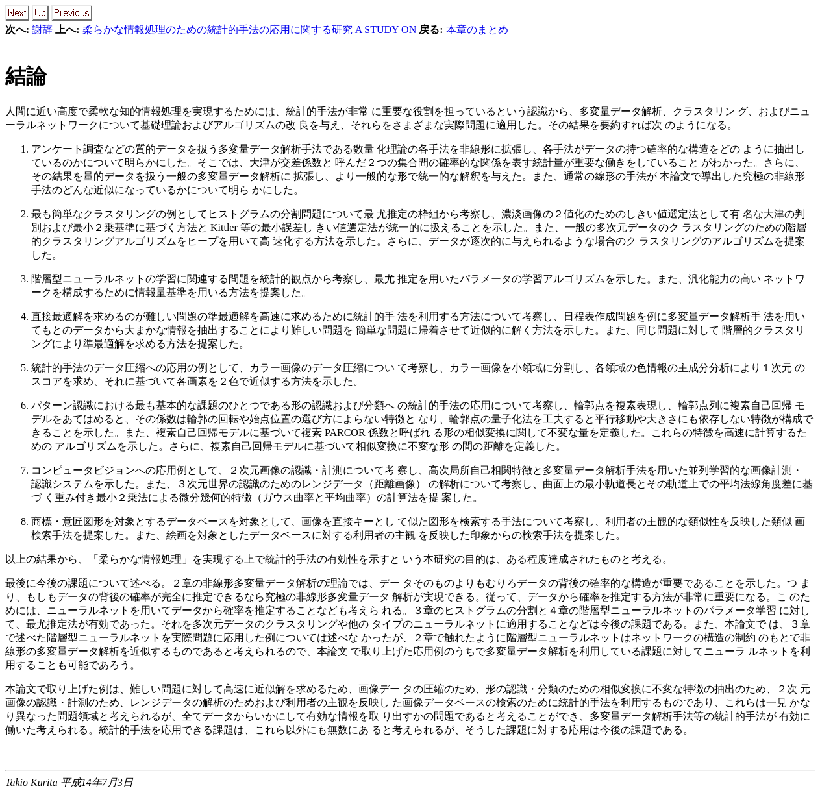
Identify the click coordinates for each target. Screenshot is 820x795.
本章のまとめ (477, 29)
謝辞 (42, 29)
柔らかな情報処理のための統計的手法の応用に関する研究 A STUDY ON (249, 29)
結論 (26, 76)
